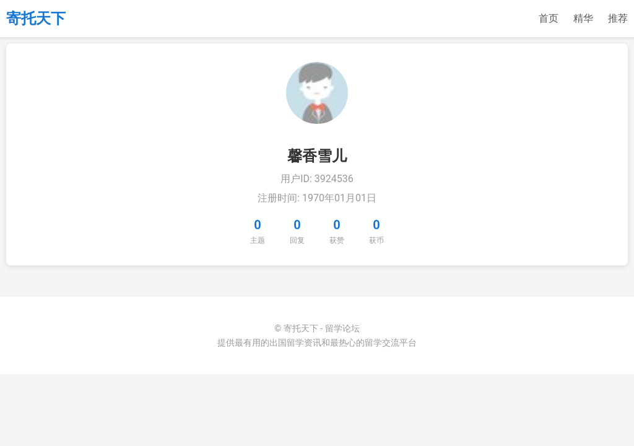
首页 (548, 18)
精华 (583, 18)
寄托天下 (36, 18)
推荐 (618, 18)
